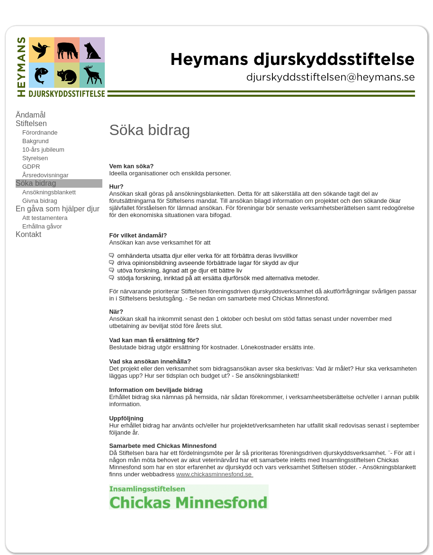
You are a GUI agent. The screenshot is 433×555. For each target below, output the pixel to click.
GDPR (31, 166)
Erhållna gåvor (42, 226)
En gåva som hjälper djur (57, 209)
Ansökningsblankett (49, 192)
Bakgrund (35, 141)
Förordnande (39, 132)
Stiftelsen (31, 123)
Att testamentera (44, 217)
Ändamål (30, 115)
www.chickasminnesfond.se (214, 474)
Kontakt (28, 234)
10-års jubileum (43, 149)
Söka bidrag (36, 183)
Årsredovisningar (45, 175)
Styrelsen (35, 158)
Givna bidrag (39, 200)
